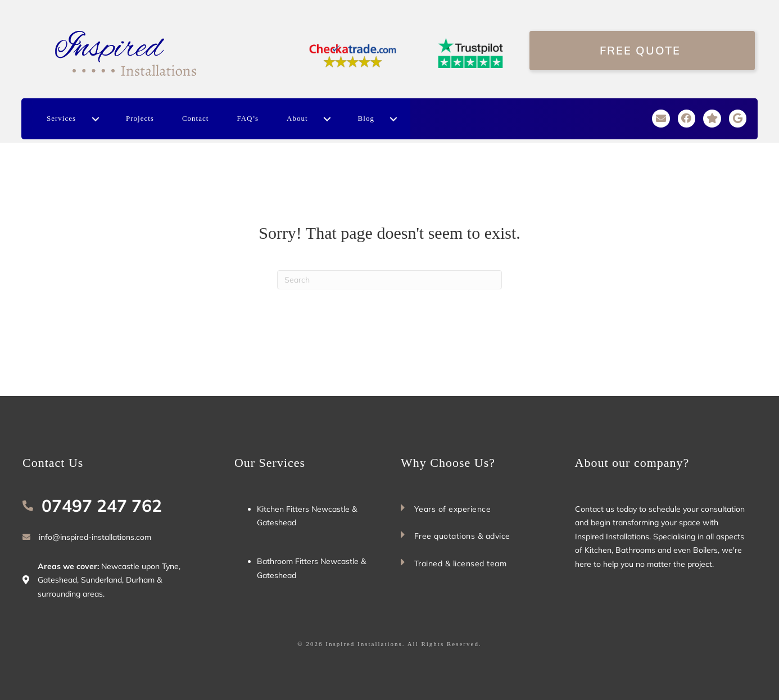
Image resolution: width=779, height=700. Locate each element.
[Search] (389, 279)
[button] (95, 119)
